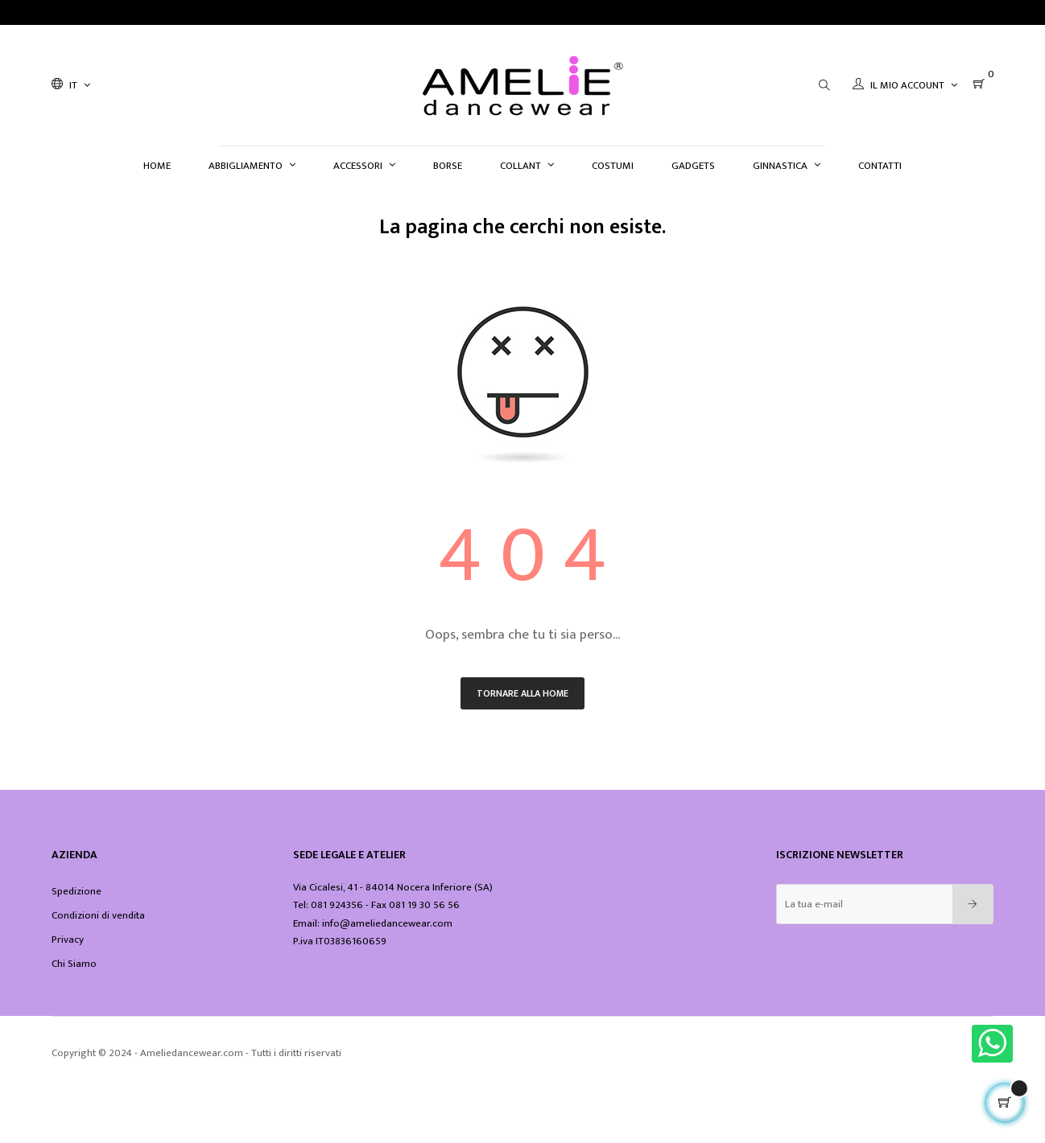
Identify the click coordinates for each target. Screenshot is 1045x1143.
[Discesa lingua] (71, 85)
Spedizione (76, 891)
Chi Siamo (74, 963)
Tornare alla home (522, 693)
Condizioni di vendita (98, 915)
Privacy (68, 939)
